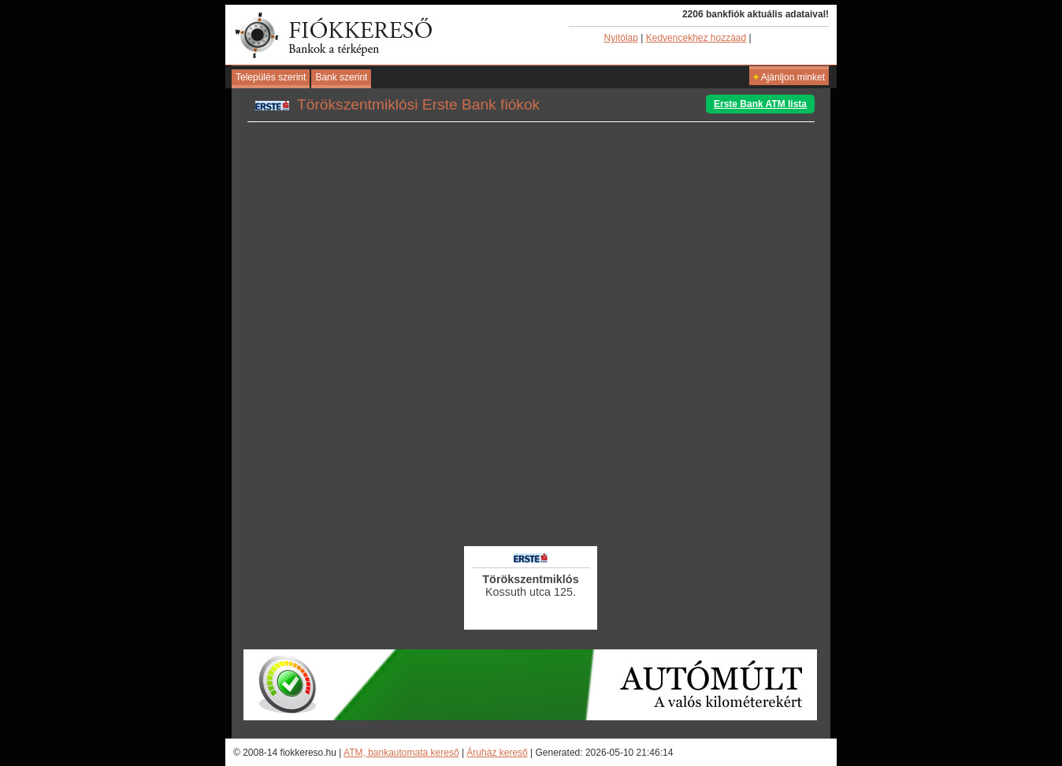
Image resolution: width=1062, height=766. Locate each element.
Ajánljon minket (789, 77)
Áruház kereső (496, 752)
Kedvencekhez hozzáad (696, 37)
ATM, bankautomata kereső (401, 752)
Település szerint (271, 77)
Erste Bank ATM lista (760, 104)
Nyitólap (621, 37)
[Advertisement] (531, 500)
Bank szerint (341, 77)
